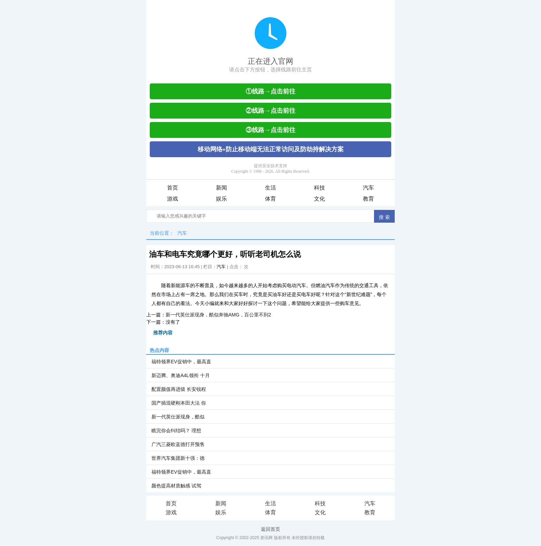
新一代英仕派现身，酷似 (178, 416)
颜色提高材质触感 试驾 (176, 485)
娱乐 (221, 199)
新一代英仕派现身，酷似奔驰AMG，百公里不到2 (218, 314)
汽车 (368, 188)
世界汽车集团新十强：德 (178, 458)
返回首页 (270, 529)
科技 (319, 188)
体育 (270, 199)
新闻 (221, 188)
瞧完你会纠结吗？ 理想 (176, 430)
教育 (368, 199)
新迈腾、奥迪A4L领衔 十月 (180, 375)
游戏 (172, 199)
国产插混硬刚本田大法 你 (178, 403)
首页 (172, 188)
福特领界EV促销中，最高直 (181, 361)
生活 (270, 188)
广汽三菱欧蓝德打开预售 (178, 444)
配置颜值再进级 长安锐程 (178, 389)
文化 (319, 199)
